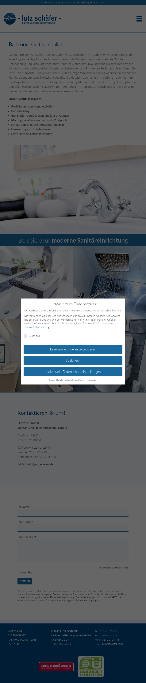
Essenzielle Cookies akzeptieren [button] (73, 349)
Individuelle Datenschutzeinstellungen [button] (73, 371)
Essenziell (32, 336)
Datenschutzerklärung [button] (75, 380)
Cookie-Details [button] (56, 380)
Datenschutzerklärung (36, 327)
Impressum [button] (92, 380)
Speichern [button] (73, 360)
